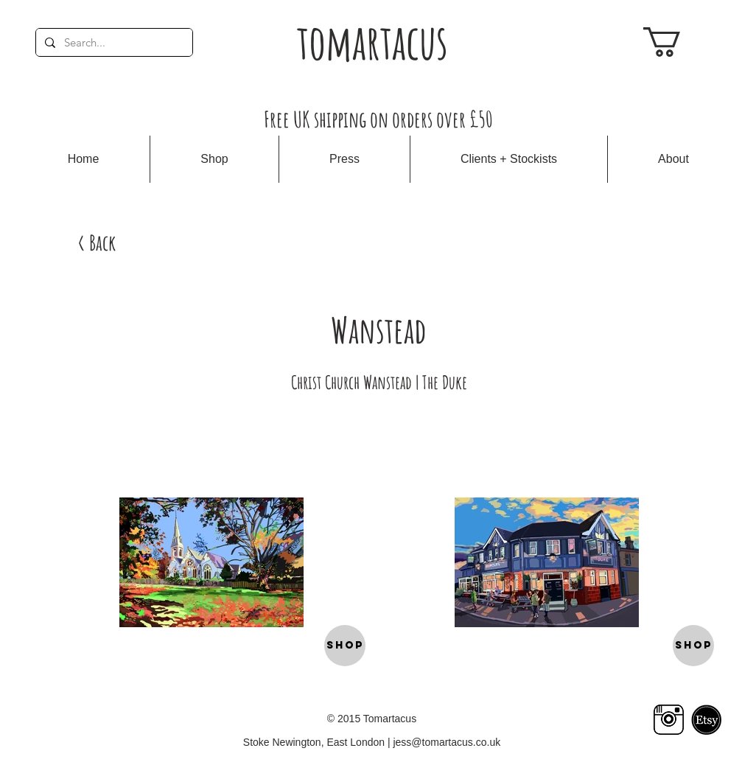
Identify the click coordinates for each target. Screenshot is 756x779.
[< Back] (97, 242)
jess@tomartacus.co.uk (446, 742)
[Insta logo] (669, 720)
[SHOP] (344, 645)
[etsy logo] (706, 720)
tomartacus (372, 41)
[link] (679, 42)
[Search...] (112, 42)
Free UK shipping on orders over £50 (378, 119)
